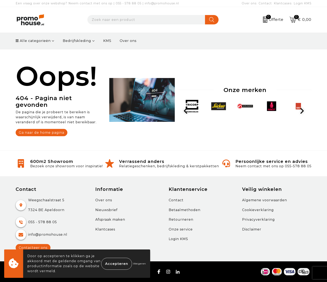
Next (303, 111)
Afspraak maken (110, 220)
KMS (107, 41)
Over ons (249, 3)
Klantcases (283, 3)
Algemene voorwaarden (264, 200)
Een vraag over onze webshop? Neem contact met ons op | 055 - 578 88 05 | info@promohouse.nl (97, 3)
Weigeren (139, 263)
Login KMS (303, 3)
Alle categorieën (33, 41)
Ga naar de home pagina (41, 133)
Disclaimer (251, 229)
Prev (187, 111)
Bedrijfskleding (77, 41)
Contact (265, 3)
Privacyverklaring (258, 220)
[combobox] (146, 19)
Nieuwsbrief (106, 210)
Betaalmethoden (184, 210)
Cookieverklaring (258, 210)
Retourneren (181, 220)
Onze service (181, 229)
